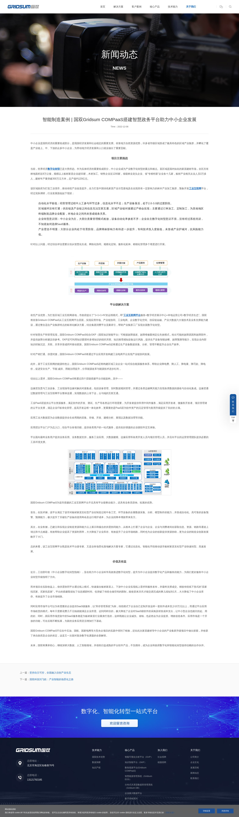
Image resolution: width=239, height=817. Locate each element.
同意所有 (225, 811)
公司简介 (194, 757)
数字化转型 (54, 169)
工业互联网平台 (132, 315)
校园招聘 (162, 762)
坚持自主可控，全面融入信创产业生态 (50, 672)
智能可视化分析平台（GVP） (139, 757)
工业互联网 (195, 188)
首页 (102, 6)
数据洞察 (96, 762)
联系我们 (233, 406)
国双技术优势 (98, 757)
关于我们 (191, 6)
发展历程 (194, 767)
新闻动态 (194, 773)
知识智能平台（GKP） (135, 762)
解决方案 (118, 6)
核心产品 (155, 6)
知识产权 (96, 767)
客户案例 (136, 6)
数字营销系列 (131, 798)
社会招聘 (162, 757)
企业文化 (194, 762)
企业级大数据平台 (133, 793)
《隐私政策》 (169, 813)
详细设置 (206, 811)
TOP (233, 418)
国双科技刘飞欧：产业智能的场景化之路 (51, 679)
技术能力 (173, 6)
